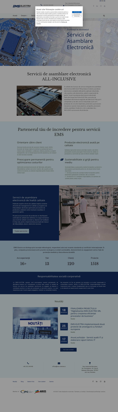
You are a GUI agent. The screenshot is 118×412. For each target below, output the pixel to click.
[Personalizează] (77, 14)
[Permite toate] (77, 12)
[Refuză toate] (77, 16)
